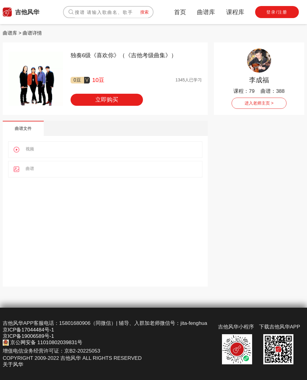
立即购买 (106, 99)
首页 (180, 12)
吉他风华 (21, 12)
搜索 (144, 12)
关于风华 (13, 364)
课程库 (235, 12)
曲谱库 (206, 12)
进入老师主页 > (259, 103)
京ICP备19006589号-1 (28, 336)
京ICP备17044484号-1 (28, 330)
